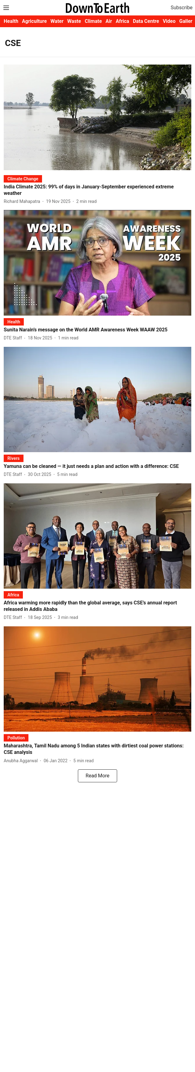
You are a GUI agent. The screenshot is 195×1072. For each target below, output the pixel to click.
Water (56, 21)
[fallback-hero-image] (97, 117)
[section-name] (23, 179)
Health (11, 21)
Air (109, 21)
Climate (93, 21)
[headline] (97, 190)
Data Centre (146, 21)
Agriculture (34, 21)
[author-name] (23, 201)
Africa (122, 21)
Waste (74, 21)
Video (169, 21)
